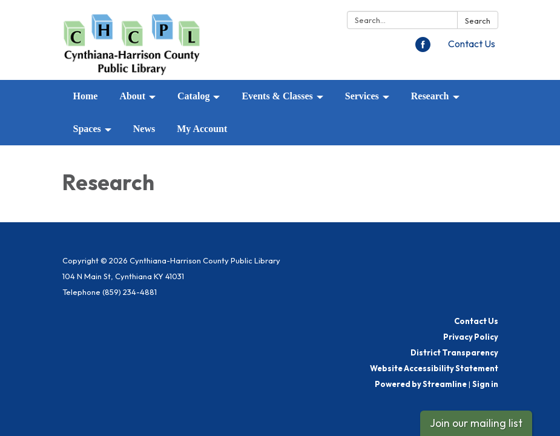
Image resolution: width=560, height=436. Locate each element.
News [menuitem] (144, 129)
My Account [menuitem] (202, 129)
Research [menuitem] (430, 96)
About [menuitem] (132, 96)
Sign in (485, 384)
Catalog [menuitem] (193, 96)
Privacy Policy (470, 337)
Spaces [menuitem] (87, 129)
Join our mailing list (476, 423)
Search (477, 20)
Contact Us (471, 44)
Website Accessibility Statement (434, 368)
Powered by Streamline (421, 384)
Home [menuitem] (85, 96)
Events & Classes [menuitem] (277, 96)
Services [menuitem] (362, 96)
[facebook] (422, 48)
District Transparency (454, 352)
